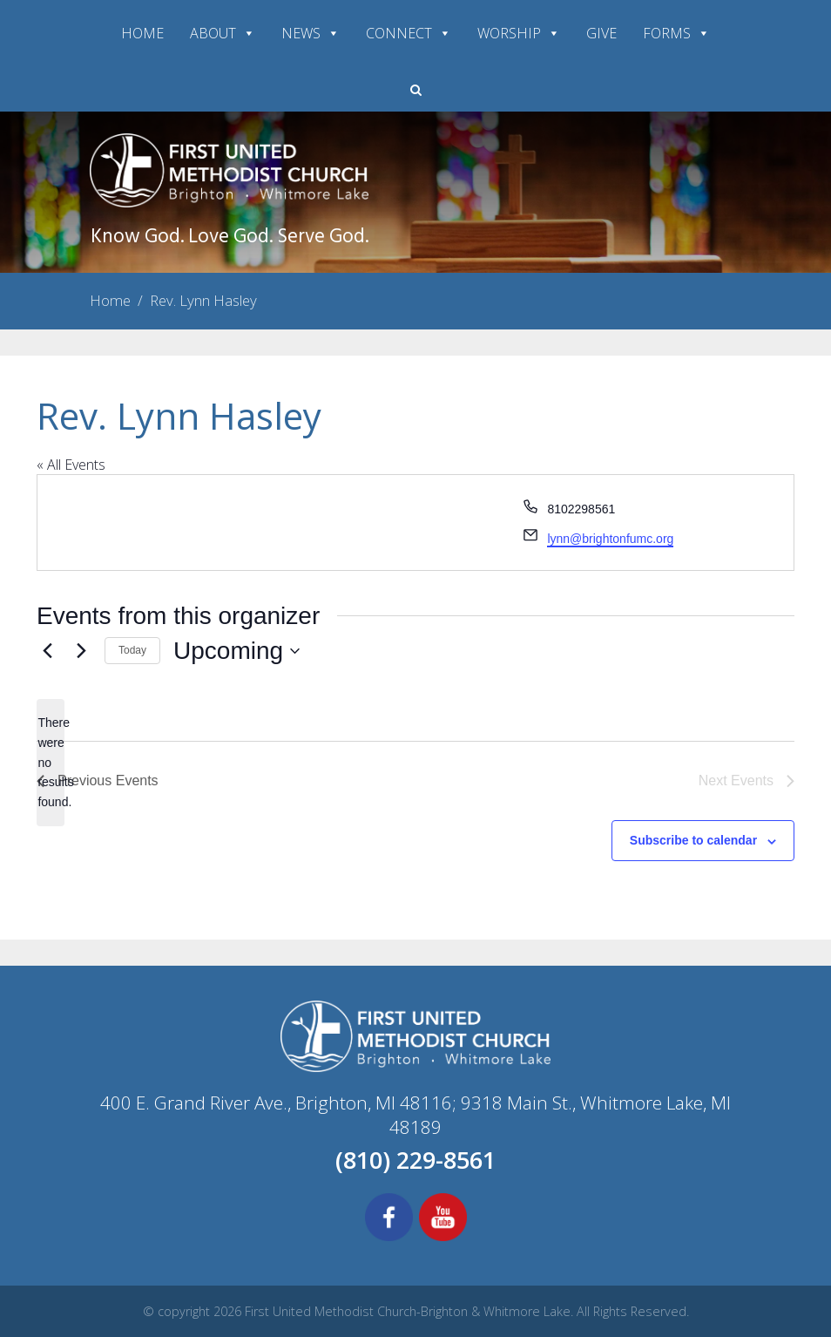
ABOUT (222, 33)
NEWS (310, 33)
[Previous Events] (47, 651)
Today (132, 650)
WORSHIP (518, 33)
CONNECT (408, 33)
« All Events (71, 464)
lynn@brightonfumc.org (610, 539)
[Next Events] (81, 651)
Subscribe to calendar (693, 840)
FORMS (676, 33)
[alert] (50, 762)
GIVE (601, 33)
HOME (142, 33)
